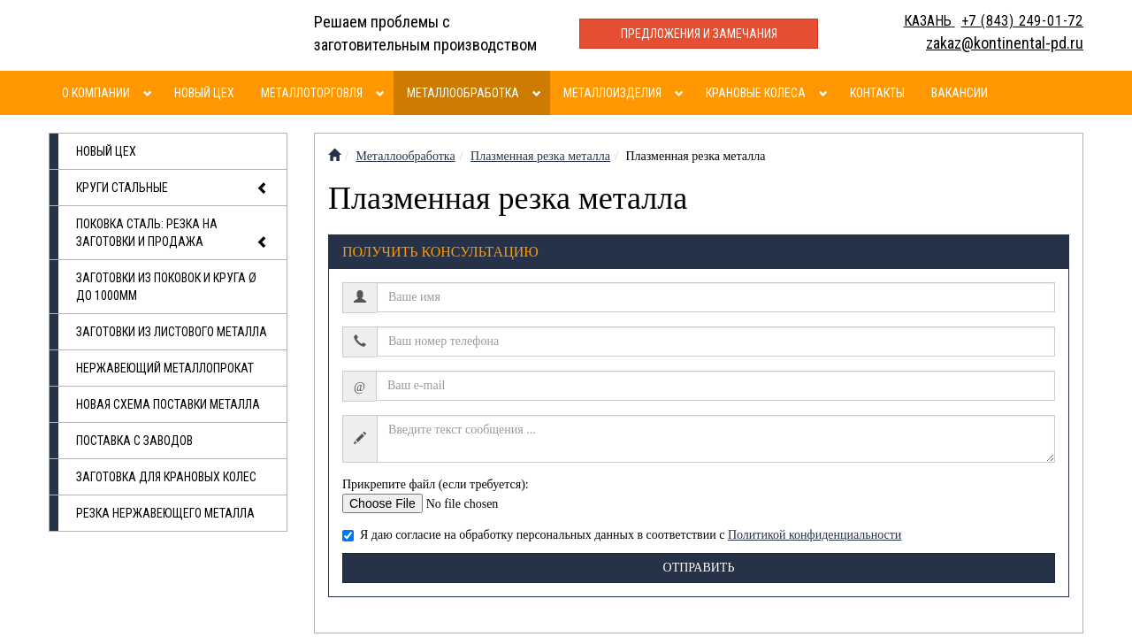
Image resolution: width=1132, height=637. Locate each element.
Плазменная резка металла (540, 156)
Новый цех (204, 93)
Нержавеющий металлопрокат (165, 368)
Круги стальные (172, 188)
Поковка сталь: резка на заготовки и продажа (172, 234)
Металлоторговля (312, 93)
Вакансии (959, 93)
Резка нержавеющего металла (165, 513)
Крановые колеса (756, 93)
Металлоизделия (612, 93)
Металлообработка (463, 93)
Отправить (699, 567)
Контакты (877, 93)
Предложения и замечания (699, 34)
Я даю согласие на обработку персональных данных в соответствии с (621, 534)
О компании (96, 93)
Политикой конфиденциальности (814, 534)
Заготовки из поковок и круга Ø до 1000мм (166, 287)
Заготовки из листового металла (171, 332)
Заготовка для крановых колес (166, 477)
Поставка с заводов (134, 441)
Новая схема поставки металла (168, 404)
